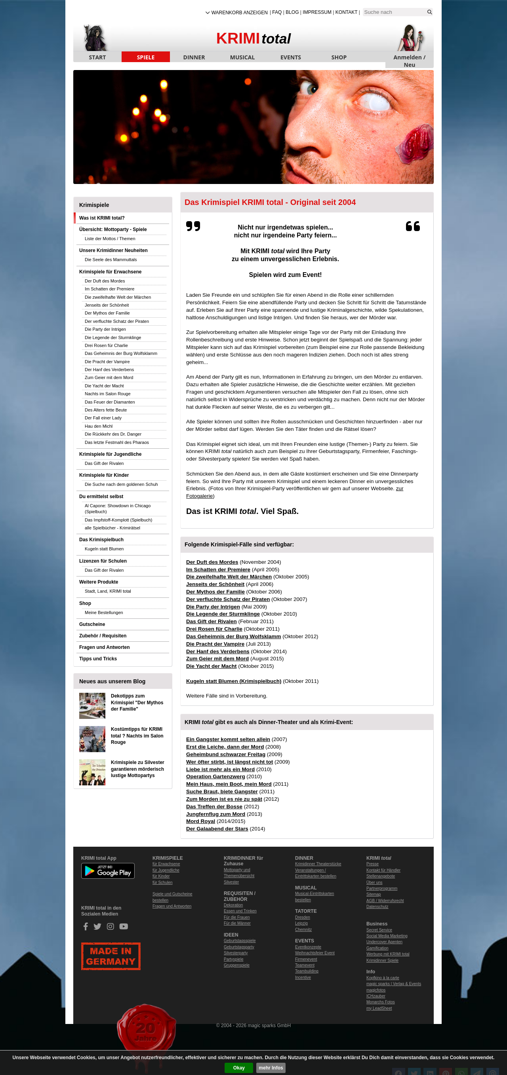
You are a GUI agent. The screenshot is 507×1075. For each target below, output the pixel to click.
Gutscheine (92, 624)
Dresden (302, 917)
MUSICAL (242, 57)
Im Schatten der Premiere (109, 288)
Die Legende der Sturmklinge (113, 337)
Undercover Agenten (384, 942)
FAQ (277, 12)
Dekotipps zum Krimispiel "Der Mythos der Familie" (137, 702)
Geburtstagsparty (239, 947)
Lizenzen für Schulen (103, 561)
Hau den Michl (98, 426)
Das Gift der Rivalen (104, 463)
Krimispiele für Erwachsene (110, 272)
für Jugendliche (165, 870)
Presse (372, 864)
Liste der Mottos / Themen (110, 238)
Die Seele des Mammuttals (111, 259)
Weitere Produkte (98, 582)
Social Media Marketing (387, 936)
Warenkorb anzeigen (240, 12)
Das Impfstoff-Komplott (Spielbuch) (118, 520)
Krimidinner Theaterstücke (318, 864)
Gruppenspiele (237, 965)
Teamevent (304, 965)
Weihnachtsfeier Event (315, 953)
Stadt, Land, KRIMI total (108, 591)
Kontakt (346, 12)
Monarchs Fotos (380, 1002)
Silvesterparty (236, 953)
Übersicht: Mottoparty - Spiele (113, 229)
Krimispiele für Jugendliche (110, 454)
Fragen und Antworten (104, 647)
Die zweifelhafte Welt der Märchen (118, 297)
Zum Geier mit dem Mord (109, 377)
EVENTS (290, 57)
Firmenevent (306, 959)
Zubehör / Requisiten (102, 636)
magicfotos (375, 990)
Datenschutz (377, 906)
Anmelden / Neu (410, 57)
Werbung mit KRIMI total (388, 954)
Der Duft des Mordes (105, 281)
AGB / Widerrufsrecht (385, 901)
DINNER (194, 57)
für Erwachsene (166, 864)
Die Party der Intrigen (105, 329)
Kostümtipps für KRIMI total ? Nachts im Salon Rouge (137, 735)
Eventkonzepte (308, 947)
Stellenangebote (380, 876)
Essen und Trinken (240, 911)
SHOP (339, 57)
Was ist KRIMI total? (102, 218)
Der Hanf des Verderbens (109, 369)
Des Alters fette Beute (106, 410)
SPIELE (146, 57)
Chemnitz (303, 929)
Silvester (231, 882)
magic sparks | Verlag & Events (393, 984)
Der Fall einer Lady (103, 417)
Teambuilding (306, 971)
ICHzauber (375, 996)
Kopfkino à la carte (382, 978)
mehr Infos (271, 1068)
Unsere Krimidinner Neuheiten (113, 250)
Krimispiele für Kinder (104, 475)
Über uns (374, 882)
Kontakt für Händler (383, 870)
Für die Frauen (237, 917)
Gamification (377, 948)
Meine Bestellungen (104, 612)
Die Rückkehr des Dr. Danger (113, 434)
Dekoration (233, 905)
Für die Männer (237, 923)
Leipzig (301, 923)
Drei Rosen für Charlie (106, 345)
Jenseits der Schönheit (107, 305)
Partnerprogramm (381, 888)
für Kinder (161, 876)
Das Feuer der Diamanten (110, 402)
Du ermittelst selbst (101, 496)
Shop (85, 603)
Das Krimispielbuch (101, 539)
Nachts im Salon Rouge (108, 393)
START (97, 57)
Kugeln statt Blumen (104, 548)
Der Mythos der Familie (107, 313)
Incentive (303, 977)
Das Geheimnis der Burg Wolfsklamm (121, 353)
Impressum (317, 12)
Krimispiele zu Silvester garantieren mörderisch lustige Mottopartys (137, 769)
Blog (292, 12)
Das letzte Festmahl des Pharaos (117, 442)
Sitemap (373, 894)
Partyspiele (233, 959)
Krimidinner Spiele (382, 960)
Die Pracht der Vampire (107, 361)
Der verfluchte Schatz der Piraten (117, 321)
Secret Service (379, 930)
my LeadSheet (379, 1008)
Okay (239, 1068)
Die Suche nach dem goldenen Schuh (121, 484)
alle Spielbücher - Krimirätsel (112, 527)
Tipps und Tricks (98, 659)
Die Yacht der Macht (104, 385)
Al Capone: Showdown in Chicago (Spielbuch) (118, 508)
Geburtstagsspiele (240, 940)
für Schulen (162, 882)
